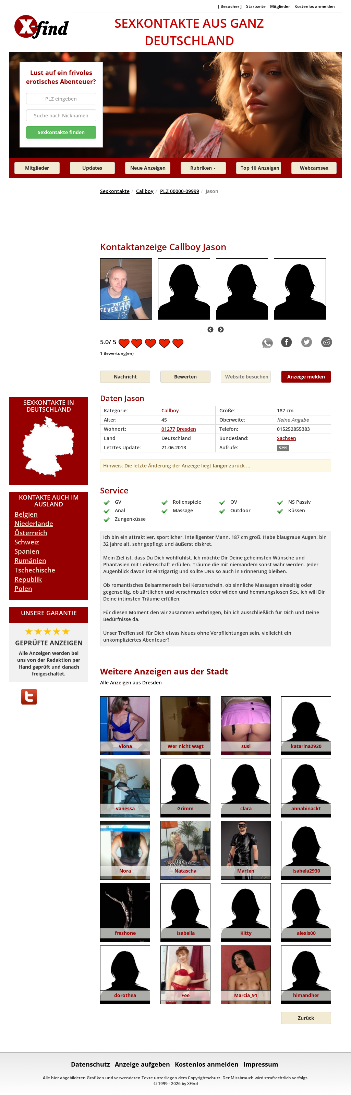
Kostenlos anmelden (314, 6)
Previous (210, 329)
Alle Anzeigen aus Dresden (131, 682)
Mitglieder (280, 6)
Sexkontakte (115, 191)
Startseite (256, 6)
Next (220, 329)
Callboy (145, 191)
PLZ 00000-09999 (179, 191)
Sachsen (286, 438)
